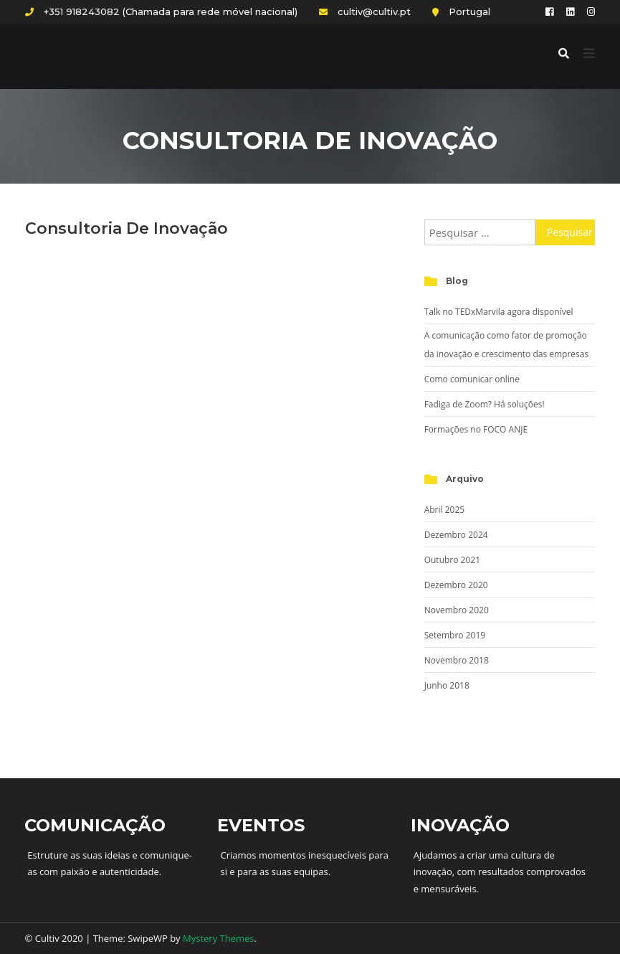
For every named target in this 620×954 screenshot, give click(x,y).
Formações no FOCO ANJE (476, 429)
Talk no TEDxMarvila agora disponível (498, 312)
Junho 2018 (446, 685)
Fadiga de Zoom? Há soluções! (484, 404)
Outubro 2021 (452, 560)
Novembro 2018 (456, 660)
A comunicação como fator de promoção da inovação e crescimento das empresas (506, 344)
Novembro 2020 (456, 610)
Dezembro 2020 (456, 585)
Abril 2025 (444, 510)
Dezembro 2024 (456, 535)
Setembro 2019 (454, 635)
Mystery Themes (218, 938)
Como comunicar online (472, 379)
